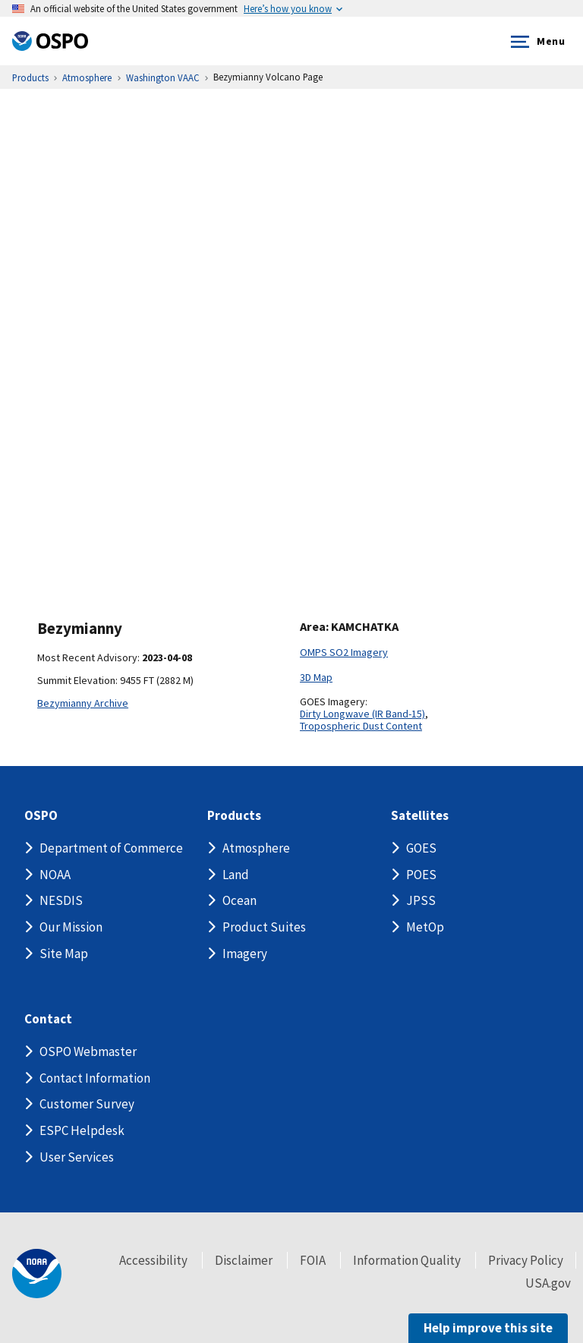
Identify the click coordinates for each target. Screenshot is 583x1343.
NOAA (55, 874)
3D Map (316, 677)
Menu (535, 42)
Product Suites (264, 927)
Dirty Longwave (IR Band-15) (362, 713)
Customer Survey (86, 1104)
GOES (421, 848)
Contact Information (94, 1078)
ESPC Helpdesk (81, 1130)
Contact (48, 1019)
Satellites (420, 816)
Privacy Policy (525, 1260)
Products (234, 816)
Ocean (239, 900)
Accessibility (153, 1260)
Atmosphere (256, 848)
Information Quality (407, 1260)
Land (235, 874)
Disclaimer (244, 1260)
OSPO (41, 816)
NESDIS (61, 900)
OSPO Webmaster (88, 1051)
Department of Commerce (111, 848)
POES (421, 874)
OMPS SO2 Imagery (344, 652)
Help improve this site (488, 1327)
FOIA (313, 1260)
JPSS (421, 900)
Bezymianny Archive (82, 703)
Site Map (63, 953)
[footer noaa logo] (36, 1273)
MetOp (425, 927)
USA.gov (548, 1283)
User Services (76, 1157)
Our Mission (70, 927)
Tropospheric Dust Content (361, 726)
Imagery (244, 953)
